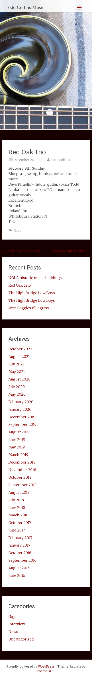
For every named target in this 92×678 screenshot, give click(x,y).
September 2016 (22, 560)
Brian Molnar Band (20, 251)
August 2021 (19, 356)
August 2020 (19, 379)
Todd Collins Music (25, 7)
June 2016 (16, 575)
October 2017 (19, 522)
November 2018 (22, 470)
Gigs (17, 230)
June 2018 (16, 507)
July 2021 (16, 364)
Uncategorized (21, 639)
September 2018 (22, 485)
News (13, 631)
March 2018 (18, 515)
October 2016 (19, 553)
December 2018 (21, 462)
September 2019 (22, 424)
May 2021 (16, 371)
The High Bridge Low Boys (31, 293)
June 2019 (16, 439)
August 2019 (19, 432)
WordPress (46, 666)
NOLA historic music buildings (35, 278)
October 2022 (20, 349)
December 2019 (21, 417)
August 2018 (19, 492)
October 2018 (19, 477)
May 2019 (16, 447)
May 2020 (17, 394)
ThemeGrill (46, 671)
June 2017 (16, 530)
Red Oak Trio (19, 285)
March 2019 (18, 454)
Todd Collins (60, 160)
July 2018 (16, 500)
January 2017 (19, 545)
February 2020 (20, 402)
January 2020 (19, 409)
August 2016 (19, 568)
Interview (16, 624)
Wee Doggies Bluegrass (28, 308)
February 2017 (20, 537)
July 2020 (16, 387)
